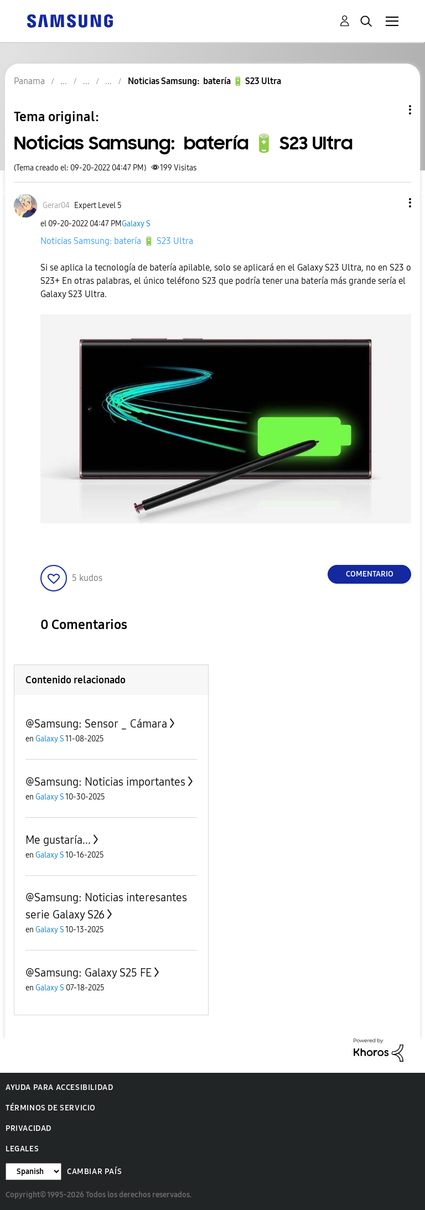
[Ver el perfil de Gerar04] (56, 205)
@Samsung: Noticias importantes (105, 781)
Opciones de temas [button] (391, 109)
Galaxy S (136, 224)
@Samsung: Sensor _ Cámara (96, 723)
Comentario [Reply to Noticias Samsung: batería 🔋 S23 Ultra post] (369, 574)
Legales (22, 1149)
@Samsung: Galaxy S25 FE (88, 972)
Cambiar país (94, 1171)
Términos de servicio (51, 1108)
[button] (392, 202)
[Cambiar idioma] (33, 1171)
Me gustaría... (58, 840)
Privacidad (28, 1128)
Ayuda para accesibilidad (59, 1087)
